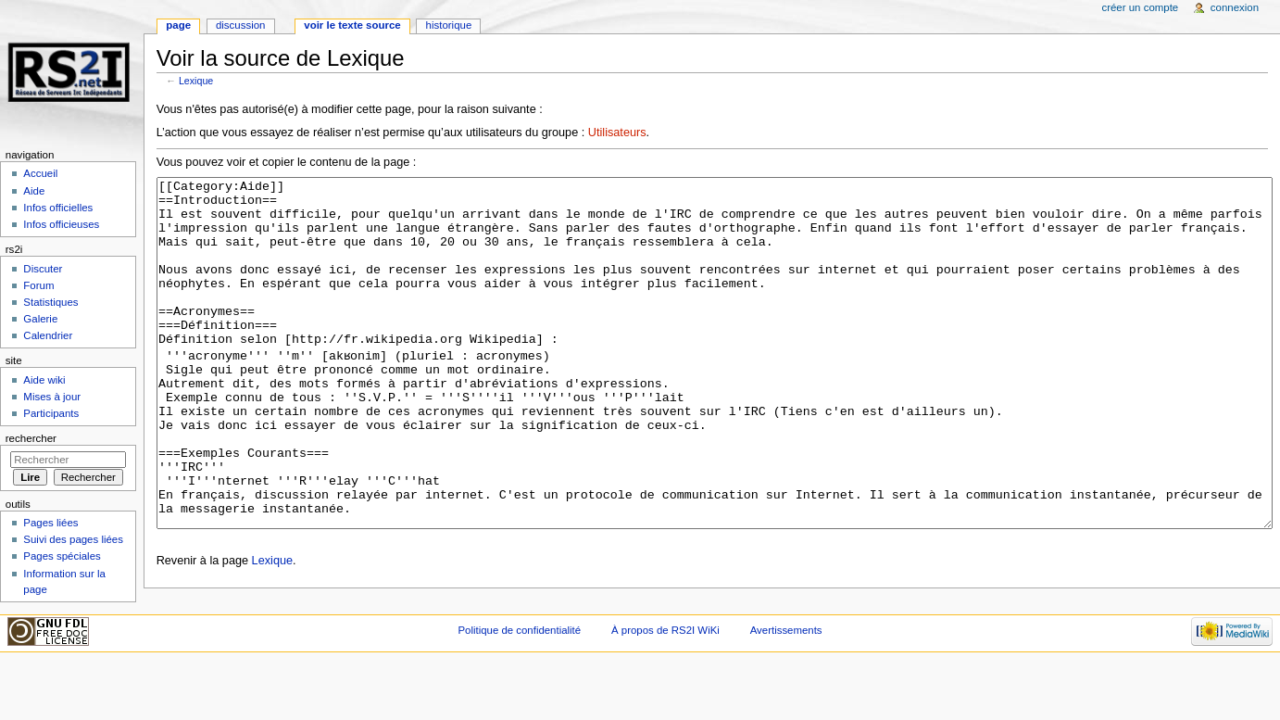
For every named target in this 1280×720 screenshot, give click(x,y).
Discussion (240, 25)
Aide (33, 190)
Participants (51, 413)
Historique (449, 25)
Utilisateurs (617, 132)
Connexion (1235, 7)
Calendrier (47, 335)
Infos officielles (58, 207)
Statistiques (50, 302)
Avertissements (786, 686)
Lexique (196, 80)
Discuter (42, 268)
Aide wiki (44, 379)
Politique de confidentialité (519, 686)
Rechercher (31, 438)
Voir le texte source (352, 25)
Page (178, 25)
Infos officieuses (61, 224)
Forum (38, 285)
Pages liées (50, 522)
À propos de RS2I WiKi (665, 686)
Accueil (40, 173)
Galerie (40, 318)
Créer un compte (1139, 7)
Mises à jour (52, 396)
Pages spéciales (61, 556)
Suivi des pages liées (73, 539)
